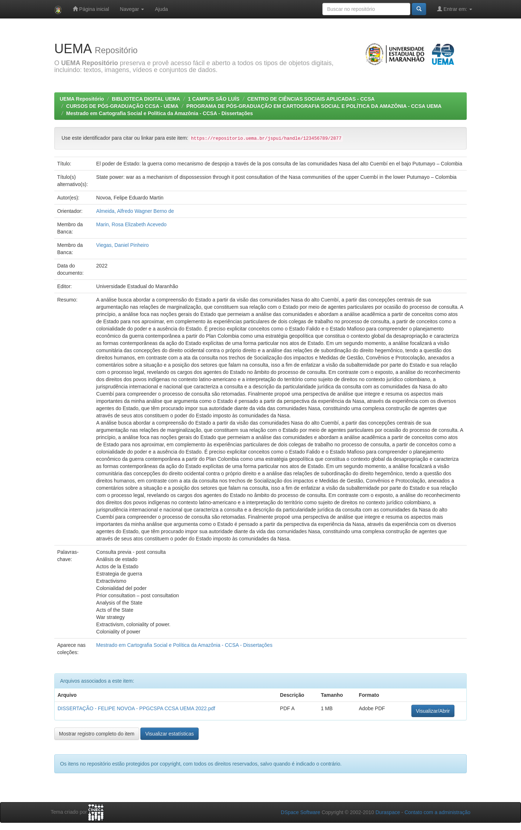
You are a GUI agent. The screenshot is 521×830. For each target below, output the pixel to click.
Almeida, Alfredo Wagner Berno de (135, 211)
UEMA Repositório (82, 99)
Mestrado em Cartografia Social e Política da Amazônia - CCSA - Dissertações (159, 113)
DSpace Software (300, 812)
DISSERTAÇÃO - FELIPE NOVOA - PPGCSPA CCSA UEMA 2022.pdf (136, 708)
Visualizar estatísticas (169, 734)
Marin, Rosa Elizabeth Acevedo (131, 224)
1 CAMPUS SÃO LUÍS (213, 99)
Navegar (132, 9)
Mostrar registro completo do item (97, 734)
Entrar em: (454, 9)
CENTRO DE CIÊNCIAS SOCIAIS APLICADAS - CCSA (310, 99)
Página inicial (91, 9)
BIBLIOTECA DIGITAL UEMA (146, 99)
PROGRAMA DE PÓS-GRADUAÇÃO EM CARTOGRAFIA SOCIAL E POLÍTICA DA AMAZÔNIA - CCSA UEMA (313, 106)
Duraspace (388, 812)
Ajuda (161, 9)
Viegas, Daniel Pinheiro (122, 245)
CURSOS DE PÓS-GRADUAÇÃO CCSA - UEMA (122, 106)
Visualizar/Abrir (433, 711)
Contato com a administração (437, 812)
